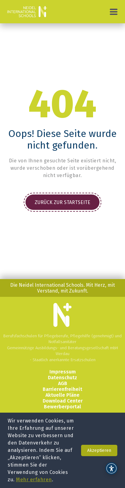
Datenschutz (62, 377)
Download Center (63, 401)
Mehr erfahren (34, 479)
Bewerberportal (62, 407)
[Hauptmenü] (113, 11)
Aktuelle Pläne (62, 395)
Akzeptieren (99, 450)
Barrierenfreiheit (62, 389)
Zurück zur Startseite (62, 202)
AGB (62, 383)
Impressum (62, 372)
